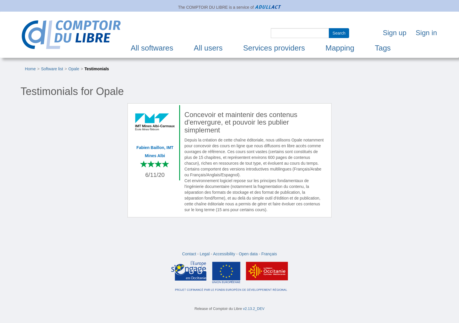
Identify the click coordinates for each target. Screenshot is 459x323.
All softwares (152, 48)
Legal (205, 254)
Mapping (340, 48)
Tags (383, 48)
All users (208, 48)
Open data (248, 254)
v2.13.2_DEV (253, 309)
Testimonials (96, 69)
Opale (73, 69)
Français (269, 254)
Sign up (394, 33)
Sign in (426, 33)
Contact (189, 254)
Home (30, 69)
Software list (52, 69)
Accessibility (224, 254)
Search (339, 33)
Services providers (274, 48)
